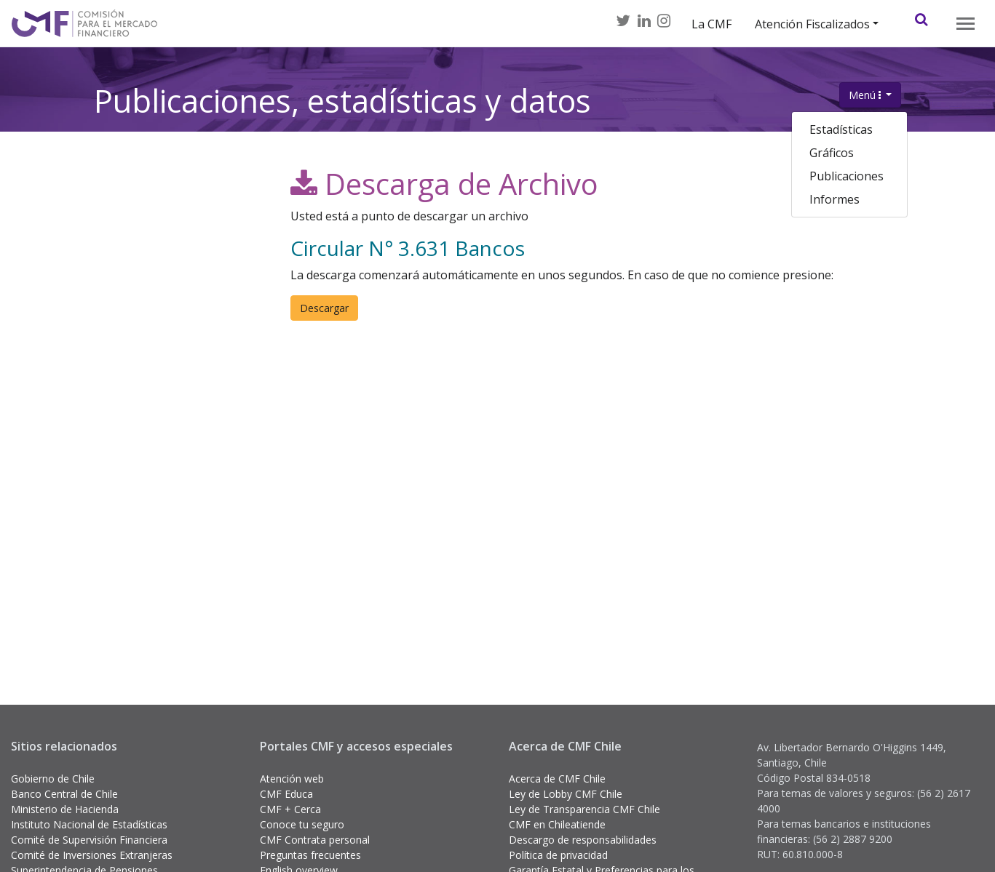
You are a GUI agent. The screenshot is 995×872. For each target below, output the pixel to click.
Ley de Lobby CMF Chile (565, 794)
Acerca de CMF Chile (557, 778)
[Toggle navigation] (965, 24)
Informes (834, 199)
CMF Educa (286, 794)
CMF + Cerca (290, 809)
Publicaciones (846, 176)
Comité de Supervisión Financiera (89, 840)
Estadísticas (841, 129)
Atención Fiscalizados (812, 24)
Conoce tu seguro (302, 824)
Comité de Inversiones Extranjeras (92, 855)
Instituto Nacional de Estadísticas (89, 824)
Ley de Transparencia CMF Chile (584, 809)
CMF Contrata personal (315, 840)
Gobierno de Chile (53, 778)
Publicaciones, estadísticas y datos (342, 87)
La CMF (711, 24)
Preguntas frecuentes (310, 855)
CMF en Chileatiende (557, 824)
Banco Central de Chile (64, 794)
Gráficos (831, 153)
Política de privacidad (558, 855)
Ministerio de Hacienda (65, 809)
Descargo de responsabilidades (583, 840)
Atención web (292, 778)
